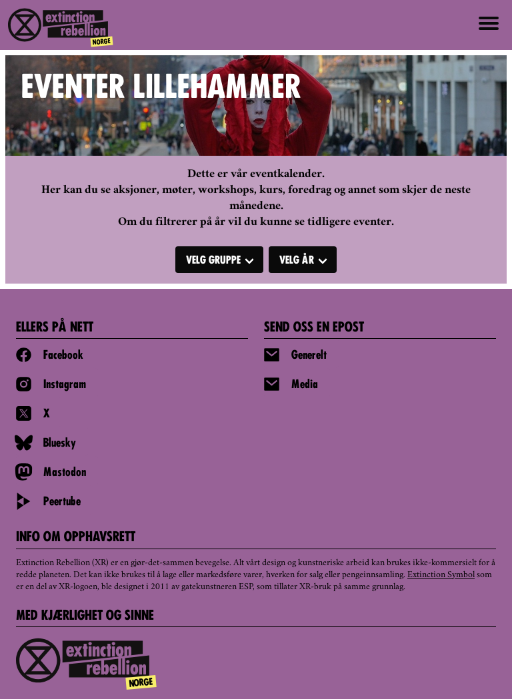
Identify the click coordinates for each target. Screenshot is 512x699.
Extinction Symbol (441, 575)
